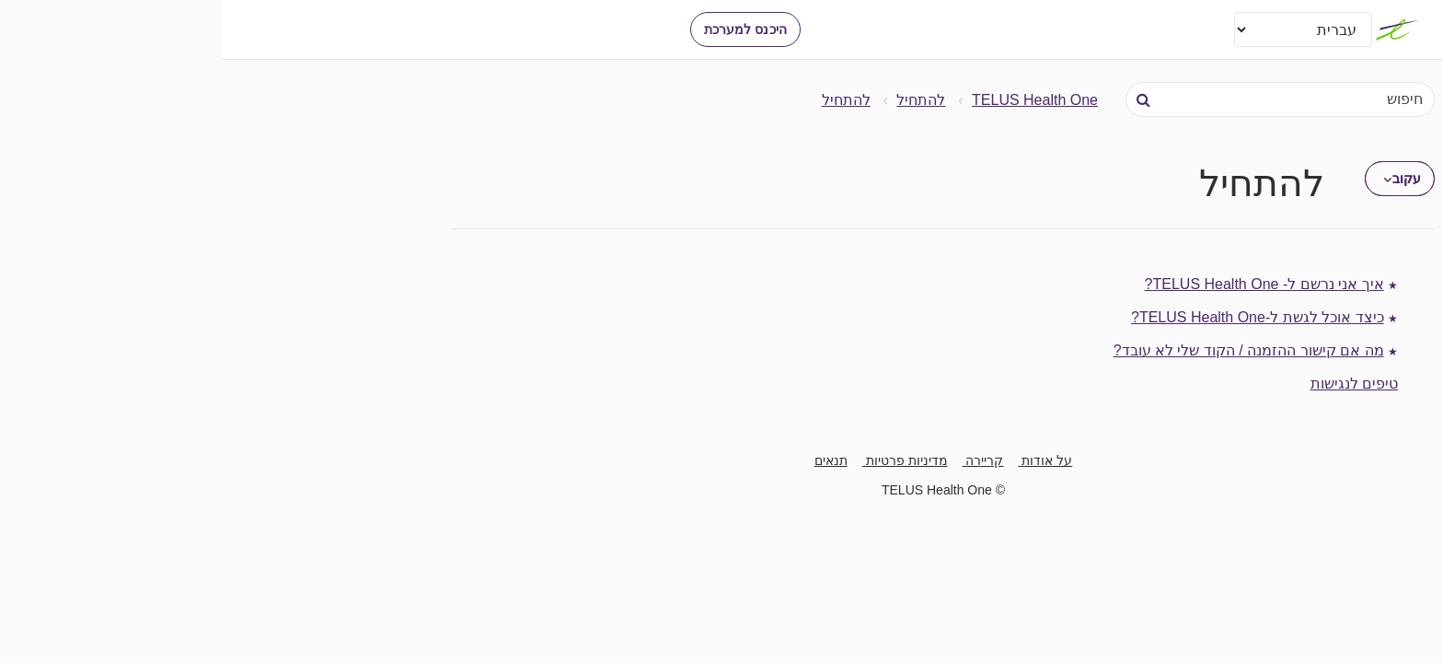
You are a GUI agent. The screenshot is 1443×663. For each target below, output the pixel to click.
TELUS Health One (813, 100)
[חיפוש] (1058, 99)
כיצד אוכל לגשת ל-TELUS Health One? (1035, 317)
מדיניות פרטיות (683, 460)
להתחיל (699, 100)
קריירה (761, 460)
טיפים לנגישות (1132, 383)
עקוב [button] (1185, 178)
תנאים (609, 460)
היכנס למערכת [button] (523, 29)
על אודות (823, 460)
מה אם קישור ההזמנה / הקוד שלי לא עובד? (1027, 350)
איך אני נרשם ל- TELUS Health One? (1042, 284)
